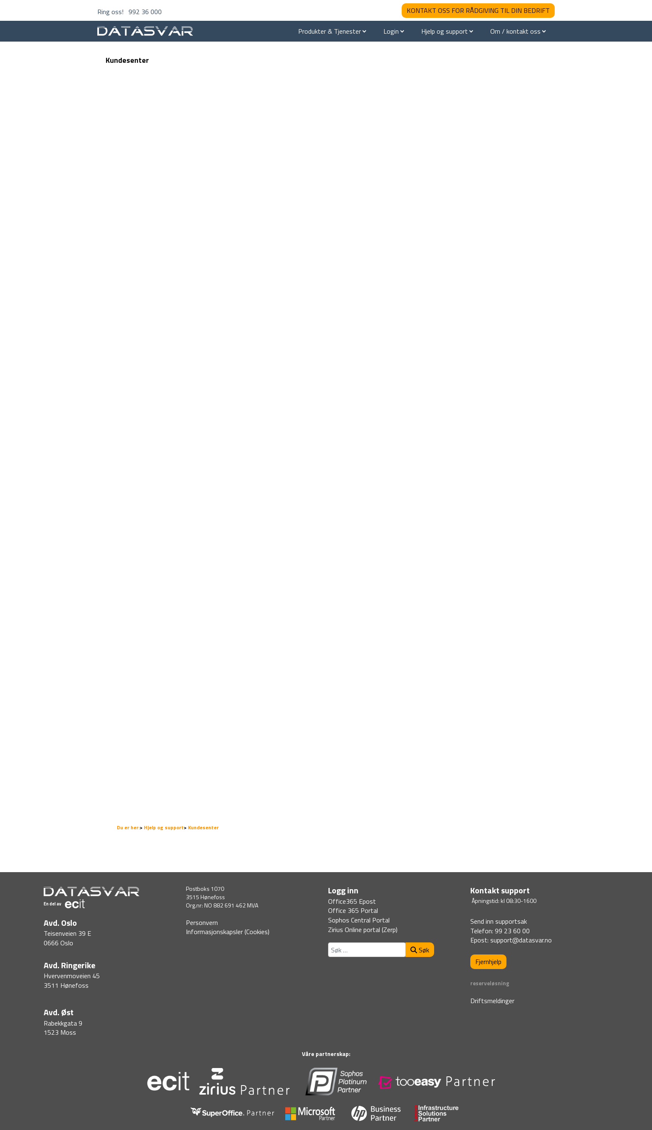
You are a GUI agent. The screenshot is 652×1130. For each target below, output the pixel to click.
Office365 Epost (352, 901)
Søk (419, 950)
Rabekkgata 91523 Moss (63, 1028)
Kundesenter (127, 60)
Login (391, 31)
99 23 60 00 (512, 931)
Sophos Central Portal (359, 920)
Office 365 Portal (353, 910)
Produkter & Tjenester (329, 31)
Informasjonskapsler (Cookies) (227, 932)
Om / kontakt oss (515, 31)
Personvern (202, 922)
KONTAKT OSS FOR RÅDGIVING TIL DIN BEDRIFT (478, 10)
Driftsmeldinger (492, 1001)
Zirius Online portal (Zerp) (363, 930)
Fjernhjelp (488, 962)
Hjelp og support (444, 31)
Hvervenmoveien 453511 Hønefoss (72, 980)
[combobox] (367, 949)
